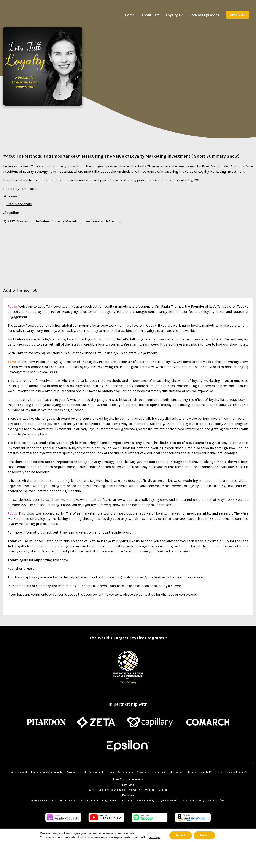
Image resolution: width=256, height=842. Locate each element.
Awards (71, 771)
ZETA (91, 789)
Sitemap (191, 771)
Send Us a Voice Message (231, 771)
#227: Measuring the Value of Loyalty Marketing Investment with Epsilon (64, 221)
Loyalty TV (174, 15)
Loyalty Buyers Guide (92, 771)
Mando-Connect (88, 800)
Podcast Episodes (204, 15)
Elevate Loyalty (145, 800)
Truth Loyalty (67, 800)
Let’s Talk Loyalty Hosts (168, 771)
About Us (149, 15)
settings (154, 837)
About (23, 771)
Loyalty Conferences (120, 771)
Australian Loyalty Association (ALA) (204, 800)
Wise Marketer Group (43, 800)
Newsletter (238, 15)
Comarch (134, 789)
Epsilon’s (238, 166)
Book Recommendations (128, 779)
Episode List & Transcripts (47, 771)
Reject (204, 835)
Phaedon (149, 789)
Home (130, 15)
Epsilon (13, 213)
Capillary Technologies (111, 789)
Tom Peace (28, 189)
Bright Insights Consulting (117, 800)
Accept (180, 835)
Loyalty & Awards (168, 800)
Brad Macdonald (214, 166)
